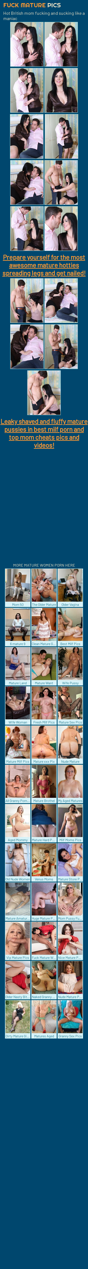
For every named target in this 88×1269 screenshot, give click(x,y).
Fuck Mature (32, 5)
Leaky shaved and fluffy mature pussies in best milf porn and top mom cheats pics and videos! (44, 433)
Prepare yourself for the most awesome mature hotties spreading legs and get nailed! (44, 265)
